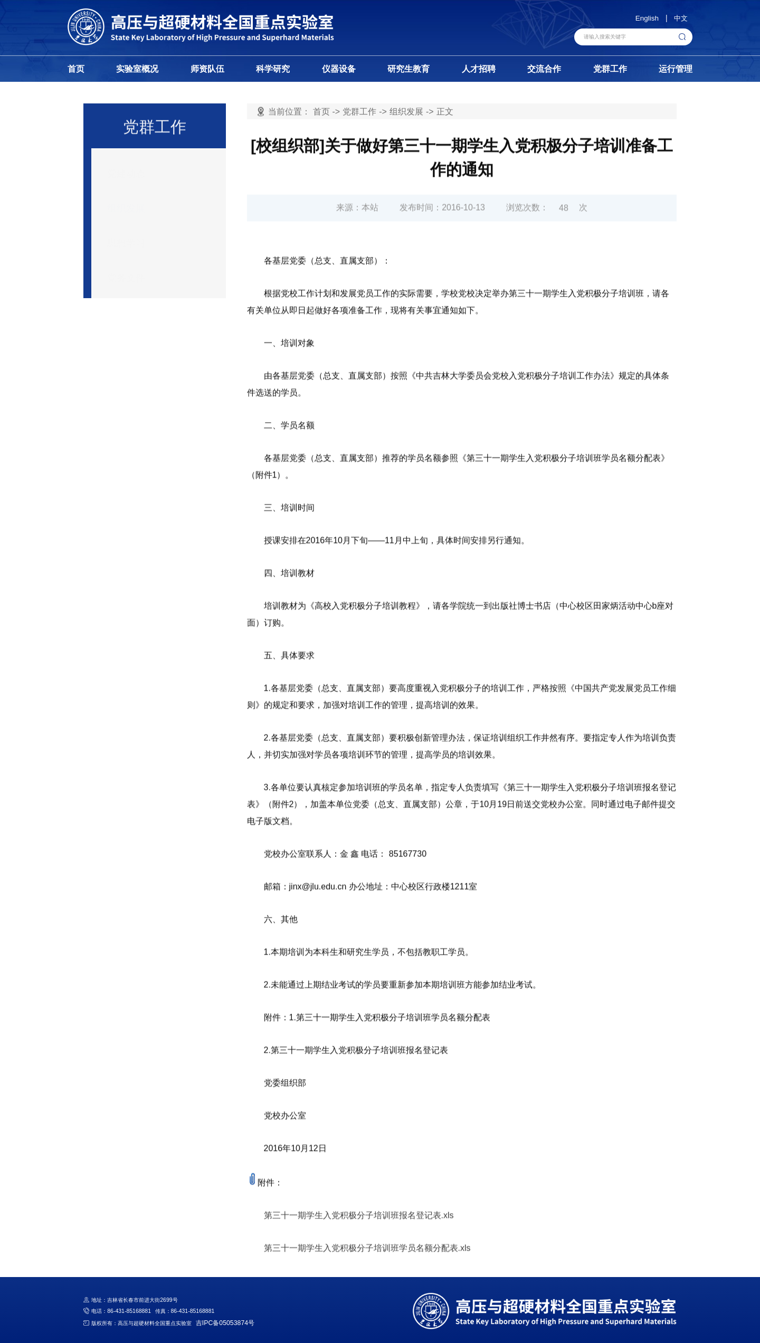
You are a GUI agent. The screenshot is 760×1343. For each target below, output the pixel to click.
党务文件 (126, 270)
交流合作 (544, 68)
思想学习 (126, 235)
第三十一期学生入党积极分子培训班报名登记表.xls (359, 1251)
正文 (444, 112)
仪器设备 (339, 68)
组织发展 (126, 200)
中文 (681, 18)
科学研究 (273, 68)
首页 (76, 68)
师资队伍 (207, 68)
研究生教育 (408, 68)
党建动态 (126, 165)
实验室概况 (137, 68)
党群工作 (610, 68)
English (647, 18)
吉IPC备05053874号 (220, 1323)
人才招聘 (479, 68)
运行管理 (675, 68)
